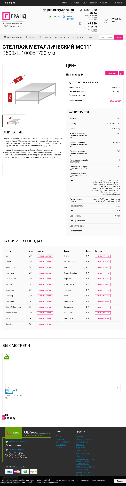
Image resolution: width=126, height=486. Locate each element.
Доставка (75, 3)
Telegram (68, 16)
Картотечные (81, 446)
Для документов (82, 452)
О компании (105, 3)
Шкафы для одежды (84, 437)
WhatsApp (54, 16)
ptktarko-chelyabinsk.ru (18, 440)
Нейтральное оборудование (71, 37)
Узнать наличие (44, 256)
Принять (120, 481)
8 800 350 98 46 (90, 11)
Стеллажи (46, 37)
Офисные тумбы (82, 462)
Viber (70, 19)
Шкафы (32, 37)
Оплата (65, 3)
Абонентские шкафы (84, 471)
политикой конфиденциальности (46, 482)
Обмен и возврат (90, 3)
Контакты (118, 3)
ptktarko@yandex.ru (60, 10)
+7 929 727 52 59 (90, 25)
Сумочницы (81, 449)
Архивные (80, 443)
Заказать (112, 73)
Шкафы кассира (82, 468)
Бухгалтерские (82, 440)
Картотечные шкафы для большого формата (86, 458)
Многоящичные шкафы (85, 465)
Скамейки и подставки (85, 474)
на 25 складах (115, 100)
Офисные (80, 435)
